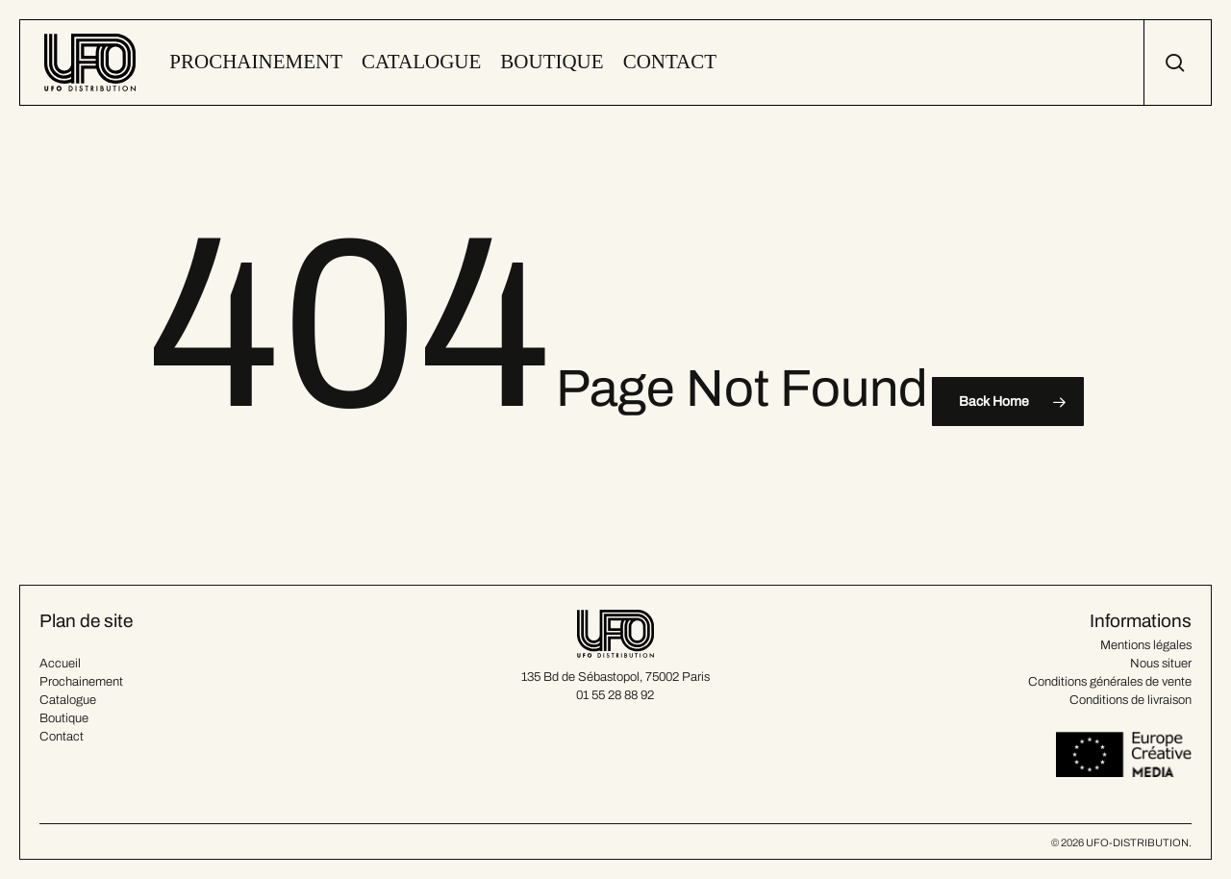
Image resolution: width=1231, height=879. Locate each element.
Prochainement (81, 682)
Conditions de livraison (1130, 700)
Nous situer (1161, 663)
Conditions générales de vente (1110, 682)
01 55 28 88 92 (615, 695)
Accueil (60, 663)
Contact (61, 736)
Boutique (63, 718)
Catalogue (67, 700)
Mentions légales (1146, 645)
